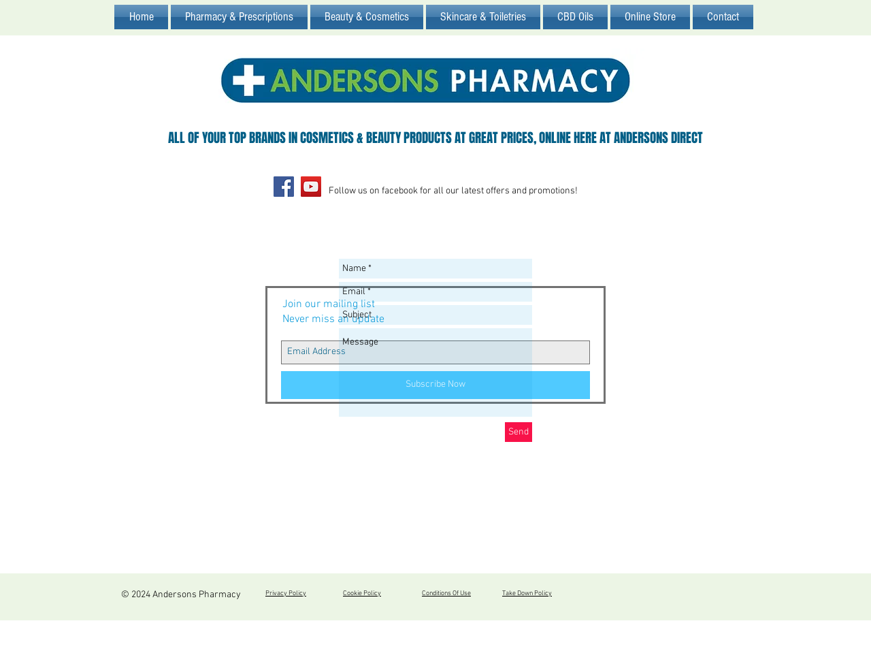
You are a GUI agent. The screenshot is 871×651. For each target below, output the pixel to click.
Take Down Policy (527, 593)
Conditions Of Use (446, 593)
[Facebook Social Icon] (284, 186)
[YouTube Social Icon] (311, 186)
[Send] (518, 432)
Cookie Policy (362, 593)
